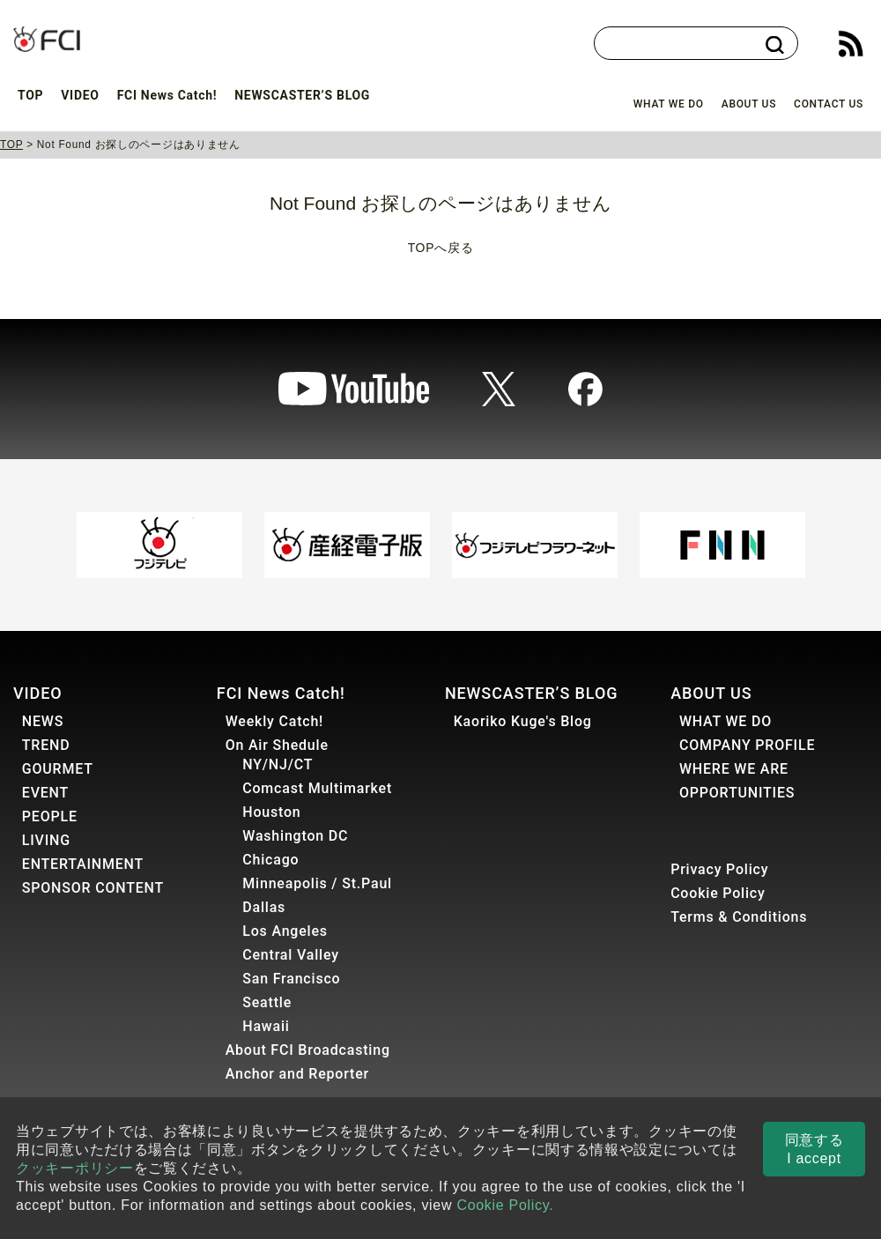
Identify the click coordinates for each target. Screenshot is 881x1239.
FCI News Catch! (167, 95)
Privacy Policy (719, 869)
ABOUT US (749, 104)
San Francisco (291, 978)
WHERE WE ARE (733, 768)
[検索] (687, 44)
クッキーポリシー (75, 1168)
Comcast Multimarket (317, 788)
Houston (271, 812)
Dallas (263, 907)
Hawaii (265, 1026)
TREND (46, 745)
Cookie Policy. (504, 1205)
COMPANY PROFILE (747, 745)
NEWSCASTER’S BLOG (302, 95)
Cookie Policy (718, 893)
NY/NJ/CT (277, 764)
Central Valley (290, 954)
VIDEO (80, 95)
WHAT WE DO (668, 104)
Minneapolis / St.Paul (317, 883)
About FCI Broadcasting (308, 1050)
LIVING (46, 840)
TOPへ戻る (441, 248)
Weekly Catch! (275, 721)
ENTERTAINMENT (83, 864)
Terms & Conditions (738, 917)
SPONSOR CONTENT (93, 887)
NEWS (42, 721)
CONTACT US (828, 104)
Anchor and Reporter (297, 1073)
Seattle (267, 1002)
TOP (30, 95)
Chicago (270, 859)
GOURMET (57, 768)
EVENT (45, 792)
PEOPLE (50, 816)
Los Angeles (285, 931)
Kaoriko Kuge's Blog (523, 721)
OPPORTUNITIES (737, 792)
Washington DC (295, 835)
